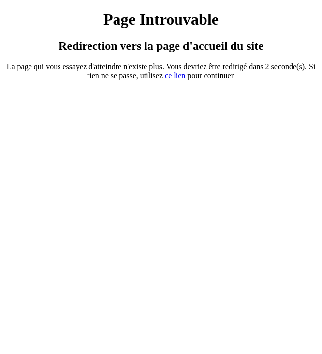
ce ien (175, 75)
